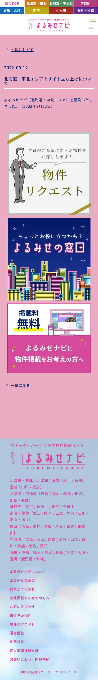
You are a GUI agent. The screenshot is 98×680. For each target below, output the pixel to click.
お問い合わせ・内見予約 (30, 659)
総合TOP (12, 3)
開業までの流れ (22, 589)
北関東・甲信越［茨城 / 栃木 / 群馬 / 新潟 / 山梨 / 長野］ (47, 497)
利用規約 (17, 641)
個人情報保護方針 (24, 650)
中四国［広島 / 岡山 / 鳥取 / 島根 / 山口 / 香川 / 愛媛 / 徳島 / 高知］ (47, 542)
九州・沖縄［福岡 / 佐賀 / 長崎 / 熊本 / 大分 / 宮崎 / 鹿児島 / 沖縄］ (49, 555)
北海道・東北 (37, 3)
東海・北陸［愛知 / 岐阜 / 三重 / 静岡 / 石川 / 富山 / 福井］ (49, 516)
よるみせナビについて (28, 571)
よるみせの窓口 (22, 580)
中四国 (61, 10)
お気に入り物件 (22, 606)
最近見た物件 (21, 615)
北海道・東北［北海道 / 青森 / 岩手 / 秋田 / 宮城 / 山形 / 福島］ (47, 483)
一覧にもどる (22, 49)
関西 (36, 10)
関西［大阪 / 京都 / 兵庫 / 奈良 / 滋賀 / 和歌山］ (47, 529)
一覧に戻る (20, 385)
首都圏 (85, 3)
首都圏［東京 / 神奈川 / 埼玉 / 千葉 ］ (43, 506)
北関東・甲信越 (61, 3)
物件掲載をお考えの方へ (30, 597)
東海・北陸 (12, 10)
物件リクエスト (22, 624)
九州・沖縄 (85, 10)
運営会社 (17, 632)
